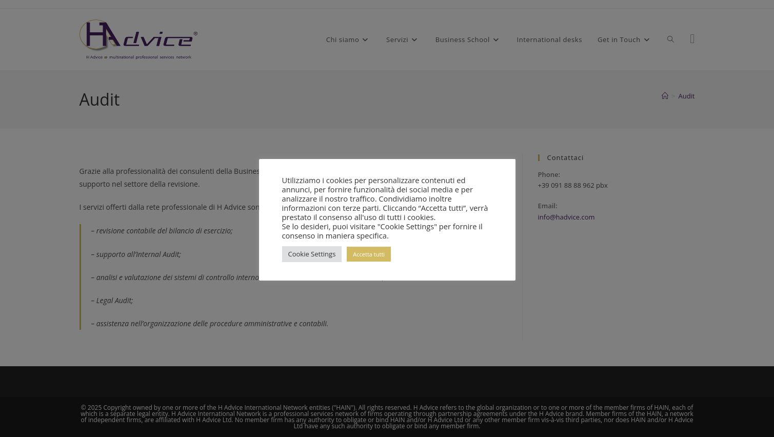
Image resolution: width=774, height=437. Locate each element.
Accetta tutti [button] (369, 254)
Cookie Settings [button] (312, 254)
